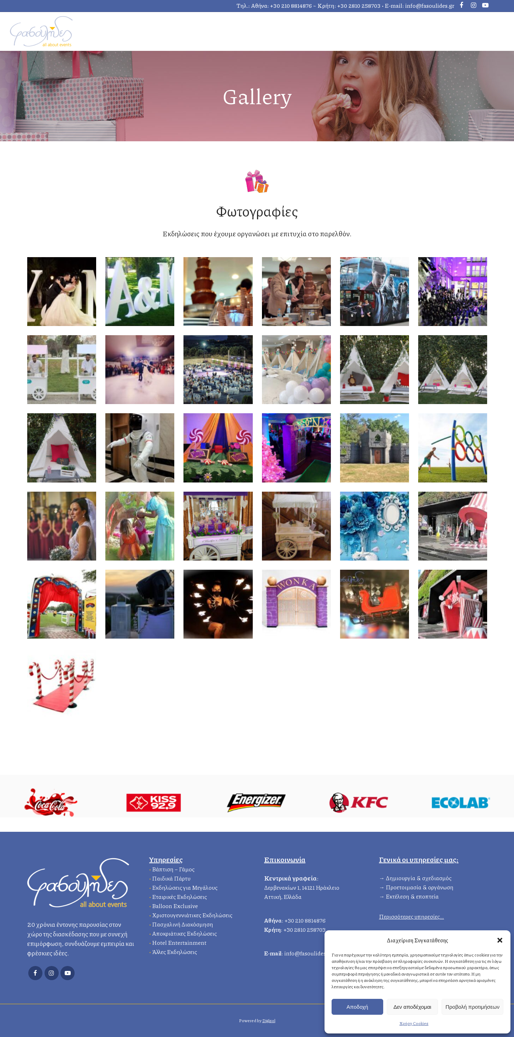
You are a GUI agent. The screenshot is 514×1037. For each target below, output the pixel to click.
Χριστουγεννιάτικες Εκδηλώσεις (192, 914)
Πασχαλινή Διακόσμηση (182, 923)
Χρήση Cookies (413, 1023)
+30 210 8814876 (291, 5)
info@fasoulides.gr (429, 5)
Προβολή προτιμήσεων (472, 1007)
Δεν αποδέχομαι (412, 1007)
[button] (499, 940)
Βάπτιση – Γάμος (173, 868)
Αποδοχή (357, 1007)
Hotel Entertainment (179, 941)
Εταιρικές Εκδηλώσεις (179, 895)
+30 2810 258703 (359, 5)
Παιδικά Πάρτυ (171, 877)
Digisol (268, 1020)
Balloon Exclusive (175, 905)
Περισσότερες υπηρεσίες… (411, 915)
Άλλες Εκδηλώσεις (174, 951)
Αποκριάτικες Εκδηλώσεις (184, 932)
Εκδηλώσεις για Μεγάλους (184, 886)
